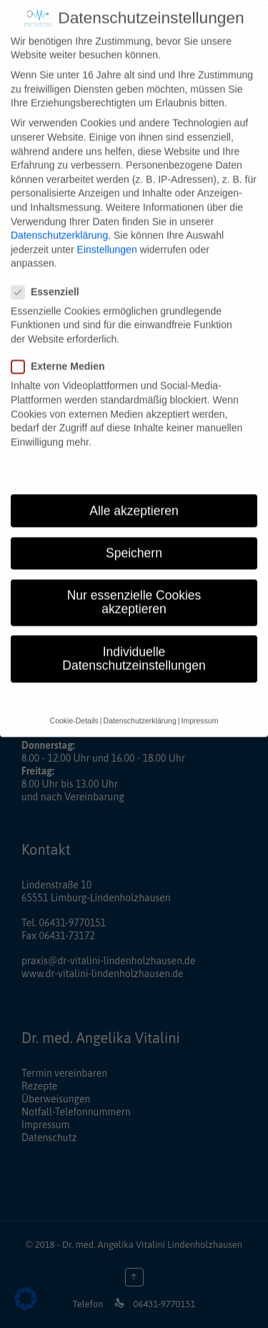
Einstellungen (107, 236)
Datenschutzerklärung (59, 222)
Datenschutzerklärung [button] (140, 707)
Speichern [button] (134, 540)
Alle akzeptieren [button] (134, 497)
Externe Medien (62, 353)
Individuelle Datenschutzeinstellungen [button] (133, 645)
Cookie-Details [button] (74, 707)
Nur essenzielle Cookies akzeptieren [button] (134, 589)
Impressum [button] (199, 707)
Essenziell (50, 279)
